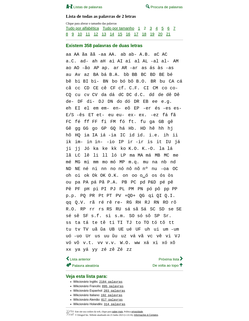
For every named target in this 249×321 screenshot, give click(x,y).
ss (68, 223)
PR (92, 196)
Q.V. (80, 202)
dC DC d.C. (131, 95)
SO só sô (140, 216)
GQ (113, 128)
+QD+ (130, 196)
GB (161, 122)
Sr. (167, 216)
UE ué (125, 229)
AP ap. (102, 68)
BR (153, 81)
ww (137, 243)
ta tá (81, 223)
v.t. (88, 243)
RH (138, 202)
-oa (165, 169)
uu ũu (110, 236)
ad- (84, 61)
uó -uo (74, 236)
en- (117, 108)
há (122, 128)
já (177, 142)
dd (151, 95)
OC (175, 169)
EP (136, 108)
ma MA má (140, 155)
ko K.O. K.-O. (137, 149)
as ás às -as (158, 68)
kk (114, 149)
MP (122, 162)
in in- (95, 142)
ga (152, 122)
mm (95, 162)
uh (147, 229)
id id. (137, 135)
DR (136, 101)
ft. (133, 122)
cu (77, 95)
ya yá (81, 249)
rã (92, 202)
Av (77, 75)
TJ (129, 223)
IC (122, 135)
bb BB (130, 75)
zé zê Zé (112, 249)
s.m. (120, 216)
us (97, 236)
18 (144, 34)
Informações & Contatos (146, 315)
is (150, 142)
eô (127, 108)
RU (118, 209)
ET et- (96, 115)
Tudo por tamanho (118, 28)
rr (92, 209)
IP (121, 142)
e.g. (166, 101)
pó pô (153, 189)
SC (152, 209)
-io (111, 142)
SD (162, 209)
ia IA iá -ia (100, 135)
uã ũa (99, 229)
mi (87, 162)
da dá (108, 95)
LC (77, 155)
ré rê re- (110, 202)
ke (105, 149)
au (68, 75)
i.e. (154, 135)
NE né (81, 169)
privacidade (137, 311)
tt (171, 223)
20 (160, 34)
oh (68, 175)
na (154, 162)
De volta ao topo (168, 265)
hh (161, 128)
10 (80, 34)
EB (145, 101)
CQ (68, 95)
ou (68, 182)
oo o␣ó (140, 175)
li (95, 155)
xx (68, 249)
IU (168, 142)
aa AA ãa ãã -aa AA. (91, 54)
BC (143, 75)
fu (143, 122)
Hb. (133, 128)
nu (154, 169)
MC (166, 155)
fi (104, 122)
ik (68, 142)
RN (156, 202)
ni (95, 169)
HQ (77, 135)
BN (105, 81)
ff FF (91, 122)
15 (120, 34)
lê (87, 155)
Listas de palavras (84, 7)
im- (79, 142)
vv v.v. (107, 243)
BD (152, 75)
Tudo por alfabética (82, 28)
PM (131, 189)
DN (110, 101)
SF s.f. (92, 216)
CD (87, 88)
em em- (101, 108)
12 (96, 34)
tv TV (81, 229)
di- (91, 101)
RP (83, 209)
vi (168, 236)
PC (133, 182)
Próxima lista (171, 259)
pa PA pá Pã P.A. (96, 182)
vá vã (137, 236)
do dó (123, 101)
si (108, 216)
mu (145, 162)
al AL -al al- (151, 61)
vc (150, 236)
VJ (177, 236)
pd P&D (148, 182)
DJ (101, 101)
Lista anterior (78, 259)
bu (162, 81)
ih (166, 135)
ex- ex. (137, 115)
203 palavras (114, 290)
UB (112, 229)
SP (157, 216)
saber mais (117, 311)
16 (128, 34)
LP (123, 155)
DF (80, 101)
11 (88, 34)
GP (104, 128)
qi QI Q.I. (161, 196)
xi (155, 243)
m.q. (134, 162)
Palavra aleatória (82, 266)
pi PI (100, 189)
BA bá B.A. (106, 75)
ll (105, 155)
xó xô (168, 243)
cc (77, 88)
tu (68, 229)
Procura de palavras (164, 7)
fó (122, 122)
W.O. (125, 243)
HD (143, 128)
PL (122, 189)
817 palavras (112, 299)
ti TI (116, 223)
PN (140, 189)
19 (152, 34)
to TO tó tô (150, 223)
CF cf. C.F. (125, 88)
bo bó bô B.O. (129, 81)
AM (175, 61)
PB (124, 182)
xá (146, 243)
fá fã (169, 115)
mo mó (109, 162)
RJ (147, 202)
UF (138, 229)
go (95, 128)
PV (118, 196)
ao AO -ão (78, 68)
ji (68, 149)
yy (95, 249)
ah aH (99, 61)
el (87, 108)
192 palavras (111, 295)
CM (155, 88)
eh (68, 108)
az (87, 75)
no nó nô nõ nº (129, 169)
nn (104, 169)
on (125, 175)
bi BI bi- (87, 81)
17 (136, 34)
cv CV (91, 95)
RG (129, 202)
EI (77, 108)
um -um (171, 229)
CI (146, 88)
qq (68, 202)
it (159, 142)
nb (164, 162)
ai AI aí (120, 61)
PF (77, 189)
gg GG (81, 128)
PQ (83, 196)
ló (114, 155)
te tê (99, 223)
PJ (113, 189)
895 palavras (112, 286)
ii (175, 135)
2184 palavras (111, 282)
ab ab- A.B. (135, 54)
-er (147, 108)
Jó (87, 149)
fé (77, 122)
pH (87, 189)
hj (170, 128)
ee (154, 101)
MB (157, 155)
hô (68, 135)
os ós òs (162, 175)
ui (156, 229)
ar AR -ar (126, 68)
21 (168, 34)
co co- (170, 88)
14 (112, 34)
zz (129, 249)
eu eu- (116, 115)
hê (152, 128)
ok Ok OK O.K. (101, 175)
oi (77, 175)
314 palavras (114, 304)
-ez (155, 115)
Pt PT (105, 196)
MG (77, 162)
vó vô (72, 243)
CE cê (100, 88)
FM (113, 122)
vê (159, 236)
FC (68, 122)
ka (95, 149)
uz (123, 236)
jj (77, 149)
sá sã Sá (135, 209)
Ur (88, 236)
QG (142, 196)
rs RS (105, 209)
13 (104, 34)
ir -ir (135, 142)
